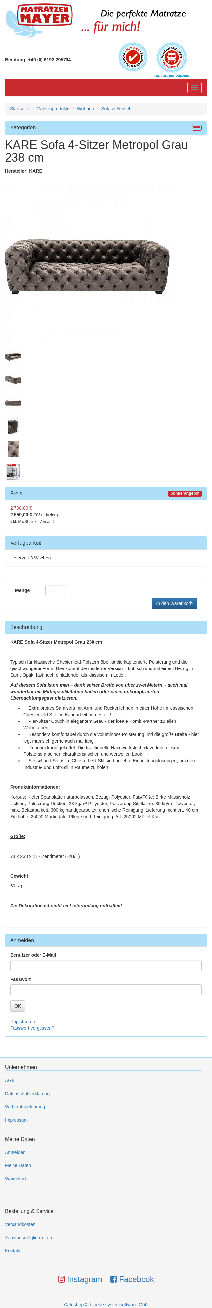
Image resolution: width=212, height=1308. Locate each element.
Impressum (16, 1120)
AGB (10, 1080)
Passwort (20, 979)
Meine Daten (18, 1165)
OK (17, 1006)
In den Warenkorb (174, 603)
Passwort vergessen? (32, 1028)
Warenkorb (16, 1178)
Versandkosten (20, 1224)
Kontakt (12, 1250)
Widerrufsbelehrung (25, 1106)
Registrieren (22, 1021)
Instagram (80, 1279)
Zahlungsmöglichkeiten (28, 1237)
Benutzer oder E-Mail (33, 955)
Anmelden (15, 1152)
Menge (22, 590)
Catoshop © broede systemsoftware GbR (106, 1304)
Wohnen (85, 108)
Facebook (132, 1279)
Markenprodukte (53, 108)
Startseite (19, 108)
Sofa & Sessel (115, 108)
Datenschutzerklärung (27, 1093)
